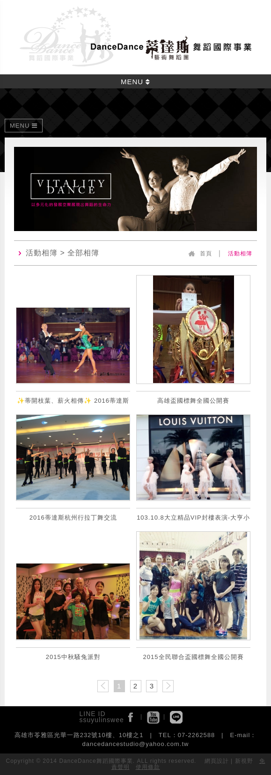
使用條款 (148, 767)
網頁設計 (217, 761)
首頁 (206, 253)
